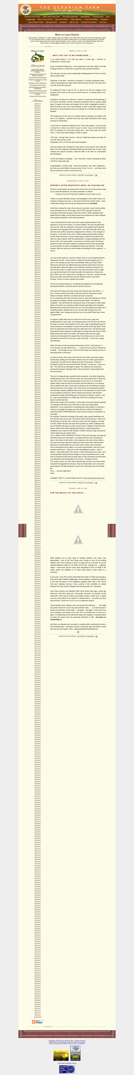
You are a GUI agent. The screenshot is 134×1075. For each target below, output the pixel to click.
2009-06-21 (37, 480)
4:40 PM (81, 482)
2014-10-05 (37, 941)
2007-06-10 (37, 322)
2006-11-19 (37, 263)
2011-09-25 (37, 634)
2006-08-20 (37, 240)
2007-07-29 (37, 337)
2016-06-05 (37, 981)
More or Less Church (45, 19)
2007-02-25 (37, 291)
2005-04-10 (37, 107)
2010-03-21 (37, 530)
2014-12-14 (37, 962)
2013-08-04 (37, 823)
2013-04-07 (37, 793)
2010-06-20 (37, 541)
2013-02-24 (37, 781)
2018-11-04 (37, 1008)
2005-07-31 (37, 135)
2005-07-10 (37, 131)
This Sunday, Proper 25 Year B (37, 85)
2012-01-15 (37, 665)
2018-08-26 (37, 998)
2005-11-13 (37, 164)
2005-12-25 (37, 177)
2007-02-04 (37, 284)
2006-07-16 (37, 232)
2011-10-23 (37, 642)
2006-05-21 (37, 217)
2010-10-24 (37, 564)
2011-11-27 (37, 652)
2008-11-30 (37, 436)
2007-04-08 (37, 303)
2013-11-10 (37, 850)
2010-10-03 (37, 560)
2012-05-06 (37, 699)
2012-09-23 (37, 739)
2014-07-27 (37, 920)
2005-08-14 (37, 137)
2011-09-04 (37, 627)
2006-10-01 (37, 251)
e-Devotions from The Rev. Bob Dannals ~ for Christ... (37, 74)
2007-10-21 (37, 360)
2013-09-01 (37, 831)
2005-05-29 (37, 118)
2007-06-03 (37, 320)
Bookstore (104, 19)
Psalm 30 (74, 194)
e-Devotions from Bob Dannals (37, 96)
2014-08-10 (37, 924)
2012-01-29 (37, 669)
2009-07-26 (37, 484)
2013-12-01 (37, 857)
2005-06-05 (37, 120)
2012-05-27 (37, 705)
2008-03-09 (37, 396)
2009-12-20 (37, 516)
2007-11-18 (37, 368)
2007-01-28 (37, 282)
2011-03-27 (37, 596)
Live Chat (102, 22)
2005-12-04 (37, 171)
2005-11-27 (37, 169)
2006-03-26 (37, 204)
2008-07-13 (37, 408)
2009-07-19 (37, 482)
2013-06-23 (37, 812)
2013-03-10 (37, 785)
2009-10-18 (37, 505)
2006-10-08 (37, 253)
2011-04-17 (37, 602)
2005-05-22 (37, 116)
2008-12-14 (37, 440)
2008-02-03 (37, 387)
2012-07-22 (37, 722)
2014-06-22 (37, 918)
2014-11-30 (37, 958)
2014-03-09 (37, 886)
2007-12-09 (37, 375)
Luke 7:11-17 (96, 194)
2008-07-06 (37, 406)
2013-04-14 (37, 796)
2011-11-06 (37, 646)
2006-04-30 (37, 213)
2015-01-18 (37, 970)
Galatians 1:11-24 (84, 194)
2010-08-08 (37, 554)
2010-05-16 (37, 539)
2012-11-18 (37, 753)
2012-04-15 (37, 692)
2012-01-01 (37, 663)
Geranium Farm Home (32, 17)
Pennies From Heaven (89, 22)
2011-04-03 (37, 598)
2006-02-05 (37, 190)
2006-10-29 (37, 259)
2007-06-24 (37, 326)
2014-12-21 (37, 964)
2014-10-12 (37, 943)
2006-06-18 (37, 223)
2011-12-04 (37, 655)
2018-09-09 (37, 1002)
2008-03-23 (37, 398)
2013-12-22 (37, 863)
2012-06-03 (37, 707)
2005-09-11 (37, 145)
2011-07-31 (37, 617)
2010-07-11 (37, 545)
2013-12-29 (37, 865)
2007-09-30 (37, 354)
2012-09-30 (37, 741)
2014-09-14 (37, 934)
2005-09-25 (37, 150)
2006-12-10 (37, 270)
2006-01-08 (37, 181)
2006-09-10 (37, 246)
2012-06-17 (37, 711)
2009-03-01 (37, 459)
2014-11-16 (37, 953)
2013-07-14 (37, 819)
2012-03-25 (37, 686)
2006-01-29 (37, 187)
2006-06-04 (37, 219)
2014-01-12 (37, 869)
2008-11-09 (37, 432)
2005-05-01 (37, 114)
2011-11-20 (37, 650)
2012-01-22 (37, 667)
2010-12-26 (37, 581)
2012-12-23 (37, 764)
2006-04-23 (37, 211)
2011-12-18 (37, 659)
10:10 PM (80, 636)
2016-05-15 (37, 979)
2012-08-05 (37, 726)
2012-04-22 (37, 695)
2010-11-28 (37, 573)
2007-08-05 (37, 339)
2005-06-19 (37, 124)
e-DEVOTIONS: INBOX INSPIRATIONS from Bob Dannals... (37, 71)
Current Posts (37, 1017)
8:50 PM (81, 175)
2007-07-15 (37, 333)
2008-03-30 (37, 400)
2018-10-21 (37, 1004)
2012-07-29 (37, 724)
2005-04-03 (37, 105)
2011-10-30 (37, 644)
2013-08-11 (37, 825)
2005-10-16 (37, 156)
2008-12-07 (37, 438)
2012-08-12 (37, 728)
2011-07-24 (37, 615)
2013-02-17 (37, 779)
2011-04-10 (37, 600)
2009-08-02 (37, 486)
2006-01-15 (37, 183)
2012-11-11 (37, 751)
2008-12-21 (37, 442)
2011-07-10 (37, 610)
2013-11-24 (37, 855)
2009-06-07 (37, 476)
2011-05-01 (37, 604)
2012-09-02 (37, 732)
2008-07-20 (37, 411)
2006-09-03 (37, 244)
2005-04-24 (37, 112)
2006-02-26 (37, 196)
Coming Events (98, 17)
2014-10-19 (37, 945)
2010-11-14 (37, 568)
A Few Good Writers (91, 19)
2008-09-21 (37, 417)
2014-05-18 (37, 907)
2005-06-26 (37, 126)
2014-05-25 (37, 909)
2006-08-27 (37, 242)
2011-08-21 (37, 623)
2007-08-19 (37, 343)
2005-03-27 (37, 103)
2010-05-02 (37, 537)
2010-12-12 (37, 577)
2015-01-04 (37, 966)
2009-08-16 (37, 490)
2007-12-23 (37, 379)
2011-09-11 (37, 629)
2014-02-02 (37, 876)
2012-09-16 (37, 737)
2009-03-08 (37, 461)
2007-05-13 (37, 314)
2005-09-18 (37, 147)
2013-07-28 (37, 821)
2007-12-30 (37, 381)
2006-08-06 (37, 236)
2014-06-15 (37, 916)
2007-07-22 (37, 335)
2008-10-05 (37, 421)
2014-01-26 (37, 873)
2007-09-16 (37, 352)
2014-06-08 (37, 913)
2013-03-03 (37, 783)
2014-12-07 (37, 960)
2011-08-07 (37, 619)
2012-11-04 (37, 749)
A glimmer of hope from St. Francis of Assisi (37, 80)
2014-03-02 (37, 884)
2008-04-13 (37, 402)
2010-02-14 (37, 526)
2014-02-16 (37, 880)
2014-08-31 (37, 930)
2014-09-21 (37, 937)
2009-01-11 (37, 448)
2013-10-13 (37, 842)
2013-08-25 (37, 829)
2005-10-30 (37, 160)
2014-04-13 (37, 897)
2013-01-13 (37, 770)
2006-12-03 (37, 267)
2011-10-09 (37, 638)
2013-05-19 (37, 806)
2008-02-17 (37, 389)
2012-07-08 (37, 718)
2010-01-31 (37, 524)
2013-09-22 (37, 838)
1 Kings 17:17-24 (61, 194)
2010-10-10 (37, 562)
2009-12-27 (37, 518)
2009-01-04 (37, 446)
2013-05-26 (37, 808)
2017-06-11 (37, 991)
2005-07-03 (37, 129)
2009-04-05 (37, 469)
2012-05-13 (37, 701)
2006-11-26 (37, 265)
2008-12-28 (37, 444)
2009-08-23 (37, 493)
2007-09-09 (37, 349)
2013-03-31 (37, 791)
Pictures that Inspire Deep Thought (37, 90)
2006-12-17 (37, 272)
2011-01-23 (37, 587)
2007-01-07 (37, 276)
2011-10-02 (37, 636)
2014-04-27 (37, 901)
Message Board (51, 22)
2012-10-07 (37, 743)
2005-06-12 (37, 122)
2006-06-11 (37, 221)
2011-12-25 (37, 661)
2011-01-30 (37, 589)
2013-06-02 (37, 810)
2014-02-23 (37, 882)
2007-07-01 (37, 328)
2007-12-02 (37, 373)
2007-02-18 (37, 288)
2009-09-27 (37, 499)
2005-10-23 (37, 158)
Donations (63, 22)
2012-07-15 (37, 720)
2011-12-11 (37, 657)
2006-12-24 (37, 274)
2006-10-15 (37, 255)
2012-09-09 (37, 735)
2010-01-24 (37, 522)
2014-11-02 (37, 949)
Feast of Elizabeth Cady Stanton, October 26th (37, 88)
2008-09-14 (37, 415)
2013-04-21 (37, 798)
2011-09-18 (37, 631)
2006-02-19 (37, 194)
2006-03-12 (37, 200)
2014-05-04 (37, 903)
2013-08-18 (37, 827)
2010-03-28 (37, 533)
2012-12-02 (37, 758)
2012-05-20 (37, 703)
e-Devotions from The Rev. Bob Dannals (37, 93)
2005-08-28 (37, 141)
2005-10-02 (37, 152)
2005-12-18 (37, 175)
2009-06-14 (37, 478)
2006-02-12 (37, 192)
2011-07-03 (37, 608)
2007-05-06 (37, 312)
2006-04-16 (37, 209)
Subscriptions (85, 17)
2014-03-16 (37, 888)
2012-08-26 (37, 730)
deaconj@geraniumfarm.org (60, 43)
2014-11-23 (37, 956)
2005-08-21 (37, 139)
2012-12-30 (37, 766)
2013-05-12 (37, 804)
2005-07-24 (37, 133)
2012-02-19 (37, 676)
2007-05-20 (37, 316)
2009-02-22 (37, 457)
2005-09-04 (37, 143)
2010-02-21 (37, 528)
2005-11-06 (37, 162)
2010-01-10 (37, 520)
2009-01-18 (37, 450)
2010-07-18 (37, 547)
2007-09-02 (37, 347)
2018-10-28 (37, 1006)
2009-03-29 (37, 467)
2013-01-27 (37, 775)
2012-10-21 (37, 747)
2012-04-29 (37, 697)
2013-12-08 (37, 859)
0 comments (89, 175)
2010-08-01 (37, 551)
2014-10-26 (37, 947)
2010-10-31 (37, 566)
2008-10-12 (37, 423)
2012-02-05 (37, 671)
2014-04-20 (37, 899)
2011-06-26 (37, 606)
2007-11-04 (37, 364)
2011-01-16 (37, 585)
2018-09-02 (37, 1000)
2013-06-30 (37, 815)
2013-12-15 (37, 861)
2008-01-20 (37, 385)
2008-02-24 (37, 392)
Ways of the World (61, 19)
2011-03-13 (37, 591)
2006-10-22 (37, 257)
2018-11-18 (37, 1012)
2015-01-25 (37, 972)
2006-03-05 (37, 198)
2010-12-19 (37, 579)
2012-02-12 (37, 674)
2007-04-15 (37, 305)
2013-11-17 (37, 852)
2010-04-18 (37, 535)
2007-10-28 (37, 362)
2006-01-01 (37, 179)
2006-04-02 (37, 206)
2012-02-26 (37, 678)
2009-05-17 (37, 474)
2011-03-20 (37, 594)
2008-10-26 (37, 427)
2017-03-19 (37, 989)
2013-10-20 (37, 844)
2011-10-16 (37, 640)
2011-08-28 (37, 625)
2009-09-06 (37, 497)
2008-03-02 (37, 394)
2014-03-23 (37, 890)
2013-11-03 (37, 848)
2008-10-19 (37, 425)
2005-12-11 (37, 173)
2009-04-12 (37, 472)
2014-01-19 (37, 871)
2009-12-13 (37, 514)
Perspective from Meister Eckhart (37, 77)
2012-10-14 (37, 745)
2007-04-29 (37, 310)
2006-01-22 (37, 185)
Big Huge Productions (65, 1063)
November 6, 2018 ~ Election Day (37, 83)
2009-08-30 (37, 495)
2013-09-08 (37, 833)
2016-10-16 (37, 983)
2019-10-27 (37, 1014)
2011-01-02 (37, 583)
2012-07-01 (37, 716)
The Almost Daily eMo (70, 17)
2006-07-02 (37, 227)
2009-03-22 (37, 465)
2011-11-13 (37, 648)
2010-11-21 (37, 570)
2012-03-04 (37, 680)
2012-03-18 (37, 684)
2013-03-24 (37, 789)
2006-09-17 (37, 248)
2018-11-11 (37, 1010)
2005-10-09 (37, 154)
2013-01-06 (37, 768)
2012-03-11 (37, 682)
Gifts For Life (73, 22)
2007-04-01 (37, 301)
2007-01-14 (37, 278)
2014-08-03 (37, 922)
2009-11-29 (37, 509)
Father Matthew (76, 19)
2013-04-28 (37, 800)
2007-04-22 (37, 307)
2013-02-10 (37, 777)
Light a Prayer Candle (35, 22)
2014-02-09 (37, 878)
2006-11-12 (37, 261)
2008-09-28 (37, 419)
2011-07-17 (37, 613)
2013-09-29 (37, 840)
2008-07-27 (37, 413)
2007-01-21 (37, 280)
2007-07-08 (37, 331)
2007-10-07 (37, 356)
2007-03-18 (37, 297)
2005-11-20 (37, 166)
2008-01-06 (37, 383)
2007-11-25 (37, 371)
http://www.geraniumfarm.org (94, 478)
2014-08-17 (37, 926)
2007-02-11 (37, 286)
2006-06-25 (37, 225)
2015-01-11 (37, 968)
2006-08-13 (37, 238)
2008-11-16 (37, 434)
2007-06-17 (37, 324)
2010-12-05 (37, 575)
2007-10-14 (37, 358)
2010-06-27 (37, 543)
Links (108, 17)
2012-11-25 (37, 756)
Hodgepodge (30, 19)
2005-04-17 (37, 110)
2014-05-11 (37, 905)
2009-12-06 (37, 512)
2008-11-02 (37, 429)
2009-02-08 (37, 455)
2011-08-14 (37, 621)
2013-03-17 (37, 787)
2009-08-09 (37, 488)
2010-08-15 (37, 556)
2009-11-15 (37, 507)
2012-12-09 (37, 760)
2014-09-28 (37, 939)
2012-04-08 (37, 690)
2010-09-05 (37, 558)
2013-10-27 (37, 846)
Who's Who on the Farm (51, 17)
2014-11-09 (37, 951)
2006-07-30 (37, 234)
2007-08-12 (37, 341)
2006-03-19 (37, 202)
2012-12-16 (37, 762)
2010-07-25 (37, 549)
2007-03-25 (37, 299)
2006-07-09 (37, 230)
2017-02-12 (37, 987)
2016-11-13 (37, 985)
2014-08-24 (37, 928)
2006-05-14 (37, 215)
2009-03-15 (37, 463)
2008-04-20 (37, 404)
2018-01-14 (37, 993)
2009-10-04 (37, 501)
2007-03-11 (37, 295)
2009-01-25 (37, 453)
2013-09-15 (37, 836)
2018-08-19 (37, 995)
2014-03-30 (37, 892)
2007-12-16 (37, 377)
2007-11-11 (37, 366)
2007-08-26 (37, 345)
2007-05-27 (37, 318)
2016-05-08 (37, 977)
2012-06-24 (37, 714)
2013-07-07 (37, 817)
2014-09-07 (37, 932)
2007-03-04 (37, 293)
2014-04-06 (37, 894)
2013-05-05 (37, 802)
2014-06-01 (37, 911)
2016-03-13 (37, 974)
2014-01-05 (37, 867)
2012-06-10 (37, 709)
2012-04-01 (37, 688)
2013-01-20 (37, 772)
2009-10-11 (37, 503)
